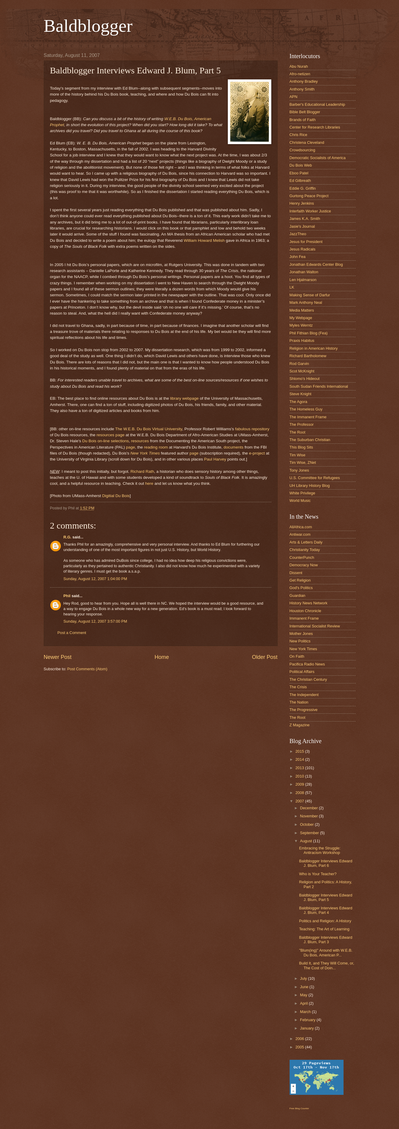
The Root (297, 432)
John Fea (298, 256)
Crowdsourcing (302, 150)
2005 (300, 1047)
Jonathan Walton (304, 272)
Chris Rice (298, 134)
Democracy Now (304, 565)
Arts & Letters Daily (306, 542)
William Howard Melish (204, 240)
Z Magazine (300, 725)
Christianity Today (305, 549)
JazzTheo (298, 234)
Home (161, 657)
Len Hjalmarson (303, 279)
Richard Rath (142, 471)
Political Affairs (302, 671)
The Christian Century (308, 679)
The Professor (302, 424)
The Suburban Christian (310, 439)
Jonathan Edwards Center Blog (316, 264)
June (305, 987)
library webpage (184, 398)
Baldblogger (88, 26)
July (304, 978)
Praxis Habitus (302, 340)
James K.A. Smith (305, 218)
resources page (110, 435)
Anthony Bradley (304, 81)
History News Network (309, 603)
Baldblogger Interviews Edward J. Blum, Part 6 (325, 863)
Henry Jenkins (302, 203)
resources (140, 441)
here (149, 483)
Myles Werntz (301, 325)
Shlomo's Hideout (305, 378)
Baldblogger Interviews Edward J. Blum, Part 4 (325, 910)
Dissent (296, 572)
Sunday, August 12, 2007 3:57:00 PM (95, 621)
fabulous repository (252, 429)
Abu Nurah (299, 66)
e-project (257, 453)
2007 (300, 801)
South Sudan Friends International (319, 386)
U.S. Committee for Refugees (315, 478)
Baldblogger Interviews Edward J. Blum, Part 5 (325, 897)
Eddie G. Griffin (303, 188)
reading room (156, 447)
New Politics (300, 641)
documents (233, 447)
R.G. (67, 537)
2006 (300, 1038)
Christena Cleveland (307, 142)
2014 (300, 759)
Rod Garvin (299, 363)
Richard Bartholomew (308, 356)
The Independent (304, 694)
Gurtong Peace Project (309, 196)
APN (293, 96)
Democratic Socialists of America (318, 158)
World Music (300, 500)
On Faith (297, 656)
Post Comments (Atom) (87, 669)
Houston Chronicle (305, 611)
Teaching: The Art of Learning (324, 929)
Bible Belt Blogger (305, 112)
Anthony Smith (302, 89)
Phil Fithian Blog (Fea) (309, 333)
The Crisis (298, 687)
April (304, 1003)
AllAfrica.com (301, 527)
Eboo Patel (299, 173)
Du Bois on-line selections (105, 441)
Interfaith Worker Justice (310, 211)
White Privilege (302, 493)
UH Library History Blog (310, 485)
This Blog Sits (301, 447)
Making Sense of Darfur (310, 295)
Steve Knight (300, 394)
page (130, 447)
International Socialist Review (315, 626)
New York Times (145, 453)
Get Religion (300, 580)
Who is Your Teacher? (318, 874)
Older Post (264, 657)
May (304, 995)
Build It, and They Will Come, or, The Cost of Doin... (326, 965)
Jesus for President (306, 241)
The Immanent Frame (308, 417)
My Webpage (301, 318)
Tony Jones (299, 470)
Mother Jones (301, 633)
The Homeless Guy (306, 409)
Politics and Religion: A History (325, 921)
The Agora (298, 401)
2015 (300, 751)
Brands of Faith (303, 119)
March (306, 1011)
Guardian (297, 595)
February (308, 1020)
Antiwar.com (300, 534)
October (307, 824)
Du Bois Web (301, 165)
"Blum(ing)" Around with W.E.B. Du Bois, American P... (326, 952)
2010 (300, 776)
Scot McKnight (302, 371)
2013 (300, 768)
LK (292, 287)
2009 (300, 784)
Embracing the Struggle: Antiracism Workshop (320, 850)
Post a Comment (72, 632)
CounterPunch (302, 557)
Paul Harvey (215, 459)
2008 (300, 792)
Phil (67, 596)
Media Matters (302, 310)
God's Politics (301, 587)
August (306, 841)
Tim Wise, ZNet (303, 462)
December (309, 808)
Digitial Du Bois (116, 495)
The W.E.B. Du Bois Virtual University (148, 429)
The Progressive (304, 709)
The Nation (299, 702)
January (307, 1028)
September (310, 833)
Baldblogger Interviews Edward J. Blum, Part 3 (325, 939)
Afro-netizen (300, 74)
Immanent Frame (304, 618)
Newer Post (58, 657)
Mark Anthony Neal (306, 302)
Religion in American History (314, 348)
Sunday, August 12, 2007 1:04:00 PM (95, 578)
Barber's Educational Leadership (317, 104)
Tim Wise (297, 455)
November (309, 816)
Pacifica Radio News (307, 664)
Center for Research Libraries (315, 127)
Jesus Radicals (303, 249)
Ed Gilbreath (300, 180)
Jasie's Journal (302, 226)
